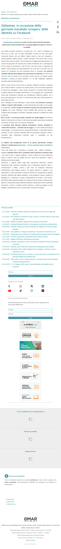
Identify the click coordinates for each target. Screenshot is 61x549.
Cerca (30, 276)
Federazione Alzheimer (12, 42)
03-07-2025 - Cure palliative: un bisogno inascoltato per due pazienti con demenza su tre (29, 232)
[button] (57, 22)
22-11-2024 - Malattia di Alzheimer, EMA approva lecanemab (20, 239)
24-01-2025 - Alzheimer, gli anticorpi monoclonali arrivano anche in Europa (25, 237)
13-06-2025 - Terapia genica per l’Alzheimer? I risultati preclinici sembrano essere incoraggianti (31, 234)
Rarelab (33, 540)
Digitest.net (33, 544)
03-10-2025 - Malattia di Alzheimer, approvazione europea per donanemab (24, 222)
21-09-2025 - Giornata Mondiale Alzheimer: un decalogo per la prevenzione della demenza (29, 224)
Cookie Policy (10, 501)
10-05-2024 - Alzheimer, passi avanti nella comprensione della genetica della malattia (28, 247)
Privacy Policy (10, 499)
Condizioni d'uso (11, 504)
